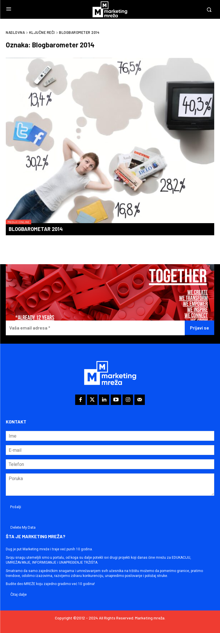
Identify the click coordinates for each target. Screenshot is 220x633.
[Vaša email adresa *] (95, 328)
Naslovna (15, 32)
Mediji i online (18, 222)
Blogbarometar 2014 (36, 229)
